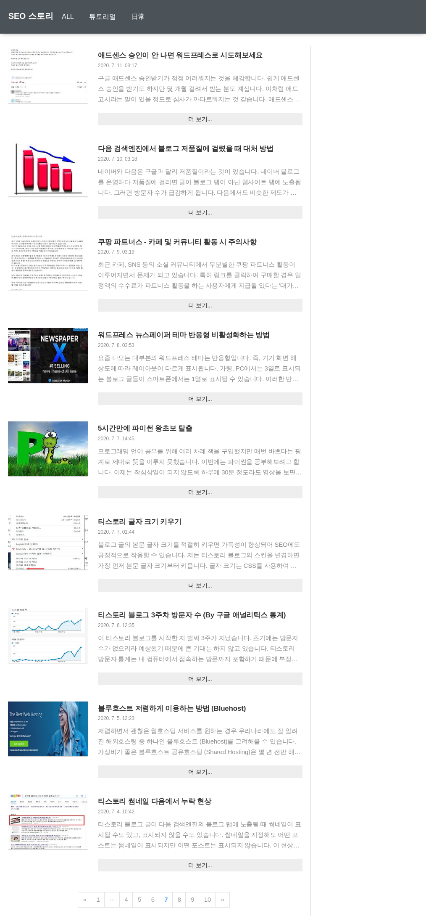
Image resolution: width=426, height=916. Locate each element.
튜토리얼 (102, 17)
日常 (138, 17)
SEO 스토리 (31, 16)
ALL (68, 17)
